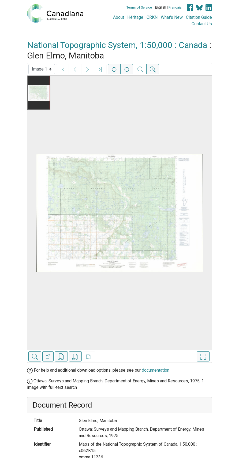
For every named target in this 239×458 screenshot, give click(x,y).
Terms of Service (139, 7)
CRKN (152, 17)
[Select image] (41, 69)
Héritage (135, 17)
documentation (155, 370)
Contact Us (202, 23)
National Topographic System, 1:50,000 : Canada (117, 45)
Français (175, 7)
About (118, 17)
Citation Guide (199, 17)
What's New (172, 17)
